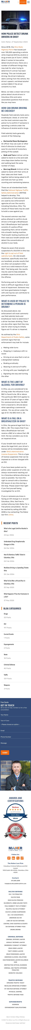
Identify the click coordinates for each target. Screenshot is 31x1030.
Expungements (9, 644)
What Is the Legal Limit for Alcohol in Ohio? (16, 529)
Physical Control (15, 991)
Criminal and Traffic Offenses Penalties (15, 969)
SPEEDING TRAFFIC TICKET (15, 983)
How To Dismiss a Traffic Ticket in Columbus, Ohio (14, 556)
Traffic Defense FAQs (15, 994)
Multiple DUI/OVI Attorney (15, 909)
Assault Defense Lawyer (15, 942)
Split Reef (22, 1023)
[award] (15, 812)
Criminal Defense (9, 664)
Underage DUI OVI (15, 918)
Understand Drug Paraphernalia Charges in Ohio (14, 542)
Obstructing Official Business (15, 965)
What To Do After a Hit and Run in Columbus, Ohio (14, 582)
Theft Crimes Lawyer (15, 951)
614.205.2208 (15, 880)
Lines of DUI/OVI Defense (16, 921)
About (8, 1017)
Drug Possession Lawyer (15, 954)
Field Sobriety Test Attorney (15, 906)
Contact (13, 1017)
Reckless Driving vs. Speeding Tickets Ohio (16, 569)
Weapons (7, 685)
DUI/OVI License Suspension (15, 912)
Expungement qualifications (15, 1007)
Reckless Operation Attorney (15, 986)
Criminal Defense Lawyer (15, 939)
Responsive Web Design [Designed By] (12, 1023)
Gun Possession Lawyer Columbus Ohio (15, 961)
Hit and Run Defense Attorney (15, 989)
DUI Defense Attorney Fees (15, 926)
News (5, 654)
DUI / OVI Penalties (15, 894)
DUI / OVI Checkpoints (15, 915)
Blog (17, 1017)
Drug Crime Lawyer (15, 948)
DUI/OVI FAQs (15, 897)
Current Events (9, 634)
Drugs (6, 613)
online (10, 515)
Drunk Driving (15, 929)
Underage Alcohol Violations (15, 957)
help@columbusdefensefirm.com (15, 883)
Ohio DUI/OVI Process (15, 900)
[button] (28, 2)
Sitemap (22, 1017)
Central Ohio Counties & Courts (15, 923)
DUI (5, 623)
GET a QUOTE (23, 2)
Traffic (6, 674)
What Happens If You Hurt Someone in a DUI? (16, 595)
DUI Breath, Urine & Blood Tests (15, 903)
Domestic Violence (15, 973)
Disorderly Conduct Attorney (15, 945)
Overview (15, 1004)
